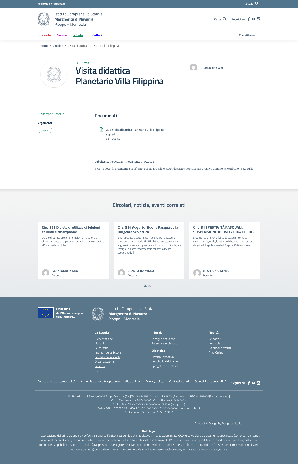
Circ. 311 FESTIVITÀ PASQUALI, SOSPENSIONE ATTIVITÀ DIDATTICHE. (223, 229)
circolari (45, 130)
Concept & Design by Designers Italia (218, 423)
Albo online (132, 381)
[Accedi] (252, 4)
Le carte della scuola (107, 357)
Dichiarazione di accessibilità (56, 381)
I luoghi (99, 343)
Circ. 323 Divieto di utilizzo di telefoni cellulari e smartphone (71, 229)
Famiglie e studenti (163, 338)
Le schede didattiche (165, 361)
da (201, 67)
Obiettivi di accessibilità (210, 381)
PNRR (98, 370)
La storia (100, 366)
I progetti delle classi (165, 366)
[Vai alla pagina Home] (44, 45)
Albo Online (216, 352)
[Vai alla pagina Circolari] (58, 45)
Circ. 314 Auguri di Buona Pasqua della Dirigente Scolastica (148, 229)
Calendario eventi (220, 348)
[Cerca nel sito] (220, 19)
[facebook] (248, 19)
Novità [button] (78, 35)
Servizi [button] (62, 35)
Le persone (102, 348)
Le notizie (215, 338)
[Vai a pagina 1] (145, 286)
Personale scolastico (164, 343)
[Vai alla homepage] (44, 19)
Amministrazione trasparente (100, 381)
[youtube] (253, 19)
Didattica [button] (95, 35)
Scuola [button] (46, 35)
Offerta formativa (163, 357)
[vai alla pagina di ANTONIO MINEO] (66, 270)
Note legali (149, 431)
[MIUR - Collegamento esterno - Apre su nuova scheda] (51, 4)
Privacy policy (154, 381)
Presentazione (104, 338)
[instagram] (258, 19)
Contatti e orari (248, 35)
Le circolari (215, 343)
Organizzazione (104, 361)
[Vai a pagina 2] (149, 286)
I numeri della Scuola (108, 352)
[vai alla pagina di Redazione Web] (213, 67)
